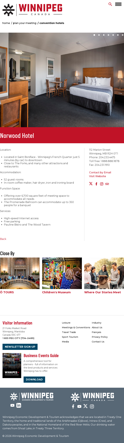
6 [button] (118, 35)
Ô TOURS (7, 292)
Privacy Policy (100, 337)
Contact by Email (100, 172)
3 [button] (104, 35)
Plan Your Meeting (24, 23)
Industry (96, 322)
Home (6, 23)
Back (3, 238)
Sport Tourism (70, 337)
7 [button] (122, 35)
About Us (97, 327)
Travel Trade (69, 332)
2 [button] (99, 35)
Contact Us (98, 341)
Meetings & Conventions (76, 327)
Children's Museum (56, 292)
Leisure (66, 322)
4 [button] (108, 35)
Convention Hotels (51, 23)
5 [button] (113, 35)
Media (65, 341)
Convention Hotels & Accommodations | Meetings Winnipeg (32, 10)
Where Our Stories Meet (102, 292)
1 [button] (94, 35)
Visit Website (97, 176)
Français (96, 332)
